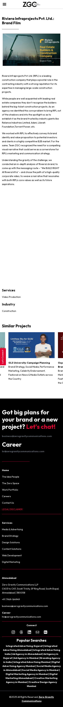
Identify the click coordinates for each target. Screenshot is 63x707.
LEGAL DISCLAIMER (12, 509)
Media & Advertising (12, 529)
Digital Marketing (11, 561)
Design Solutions (11, 542)
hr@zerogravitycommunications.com (23, 451)
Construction (9, 310)
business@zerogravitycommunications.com (27, 436)
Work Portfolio (10, 489)
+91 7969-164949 (11, 599)
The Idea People (10, 476)
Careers (6, 496)
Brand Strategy (10, 535)
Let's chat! (40, 426)
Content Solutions (11, 548)
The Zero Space (10, 483)
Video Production (11, 296)
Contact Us (8, 502)
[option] (31, 357)
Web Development (12, 555)
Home (5, 470)
